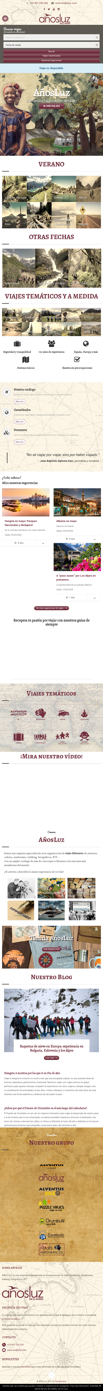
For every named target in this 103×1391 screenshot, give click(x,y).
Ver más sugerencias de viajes (51, 602)
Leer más (51, 1050)
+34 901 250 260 (39, 3)
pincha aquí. (63, 1389)
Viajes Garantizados (51, 55)
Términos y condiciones (20, 1382)
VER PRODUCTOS (51, 942)
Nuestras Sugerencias (51, 59)
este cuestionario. (10, 1313)
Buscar (51, 51)
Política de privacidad (55, 1382)
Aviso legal (38, 1382)
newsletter (25, 1361)
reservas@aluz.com (66, 3)
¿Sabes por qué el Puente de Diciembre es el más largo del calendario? (45, 1102)
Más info (20, 399)
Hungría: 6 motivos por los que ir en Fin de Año (32, 1067)
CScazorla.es (60, 1375)
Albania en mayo (66, 515)
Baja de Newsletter (85, 1382)
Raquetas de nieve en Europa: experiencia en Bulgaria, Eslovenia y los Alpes (51, 1042)
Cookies (70, 1382)
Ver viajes (51, 105)
